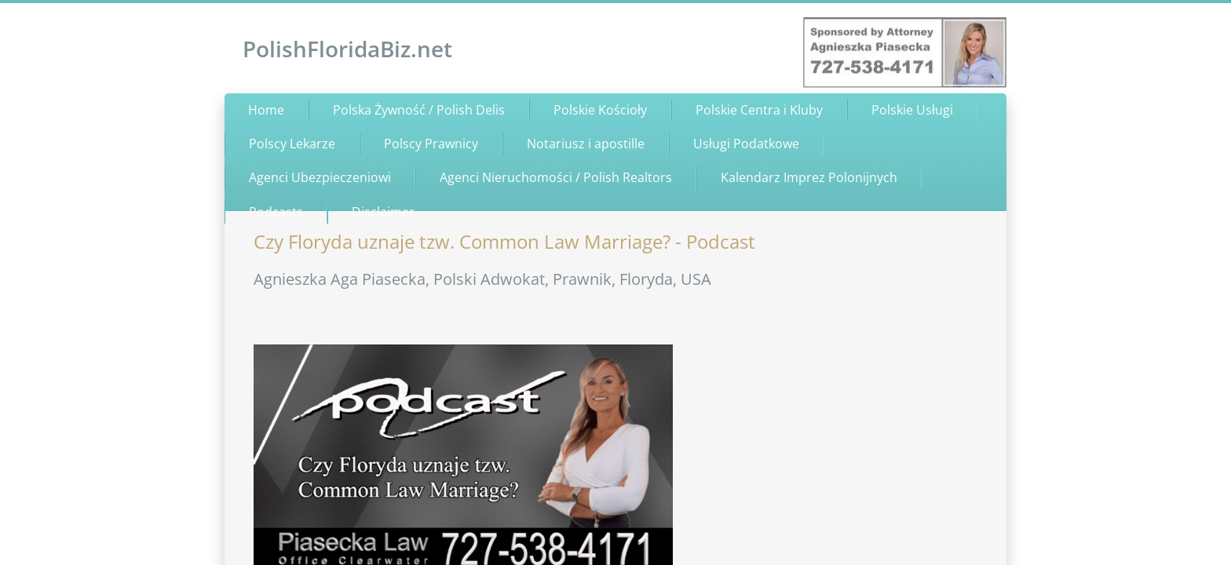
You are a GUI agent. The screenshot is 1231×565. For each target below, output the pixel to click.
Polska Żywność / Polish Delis (419, 109)
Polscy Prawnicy (431, 143)
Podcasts (276, 212)
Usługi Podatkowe (746, 143)
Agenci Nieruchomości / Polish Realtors (556, 177)
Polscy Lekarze (292, 143)
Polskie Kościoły (600, 109)
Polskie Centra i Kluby (759, 109)
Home (266, 109)
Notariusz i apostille (586, 143)
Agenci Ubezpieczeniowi (320, 177)
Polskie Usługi (912, 109)
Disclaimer (383, 212)
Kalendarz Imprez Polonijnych (809, 177)
